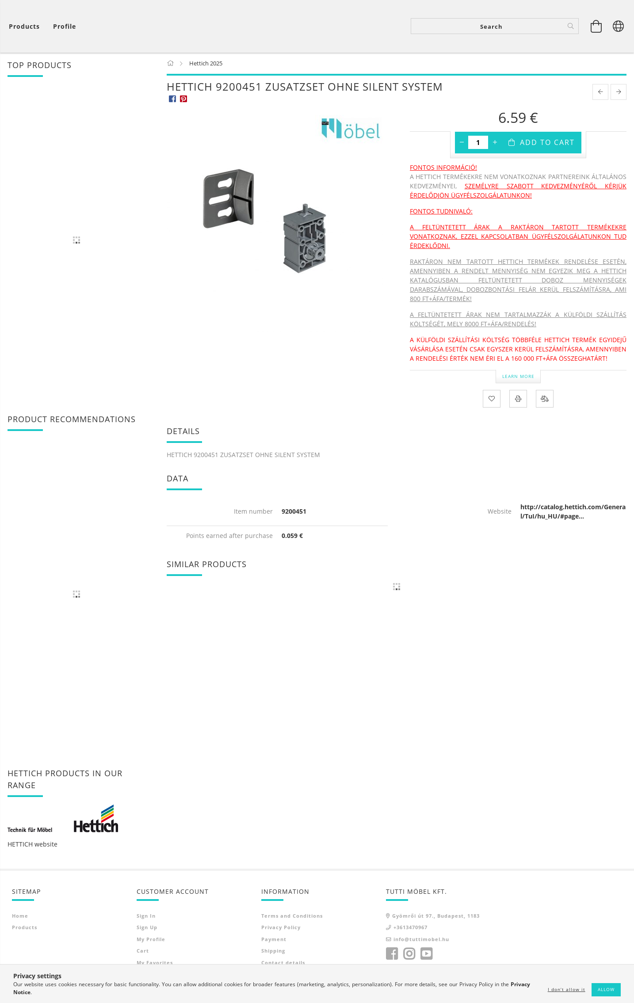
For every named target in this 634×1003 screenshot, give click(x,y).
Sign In (146, 916)
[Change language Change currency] (618, 26)
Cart (143, 951)
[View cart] (26, 27)
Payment (273, 939)
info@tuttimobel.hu (421, 939)
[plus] (494, 143)
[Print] (518, 399)
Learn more (518, 377)
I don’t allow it (566, 989)
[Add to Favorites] (491, 399)
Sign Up (147, 928)
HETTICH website (32, 844)
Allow (606, 989)
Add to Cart (547, 143)
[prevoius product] (600, 93)
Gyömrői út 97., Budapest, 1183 (436, 916)
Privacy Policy (281, 928)
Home (20, 916)
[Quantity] (478, 143)
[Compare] (545, 399)
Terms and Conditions (292, 916)
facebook (391, 954)
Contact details (283, 963)
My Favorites (155, 963)
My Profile (151, 939)
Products (24, 928)
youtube (426, 954)
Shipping (273, 951)
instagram (409, 954)
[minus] (461, 143)
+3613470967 (410, 928)
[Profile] (64, 27)
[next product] (618, 93)
